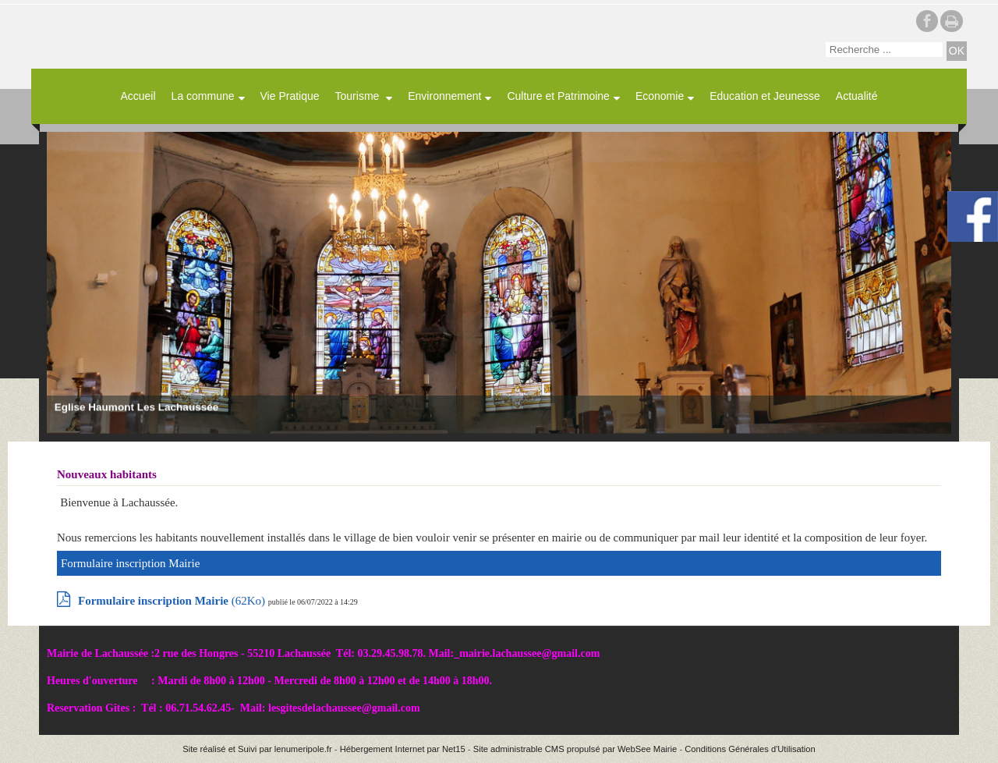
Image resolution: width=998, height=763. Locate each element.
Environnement (444, 96)
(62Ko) (173, 600)
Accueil (137, 96)
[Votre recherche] (884, 49)
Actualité (857, 96)
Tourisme (359, 96)
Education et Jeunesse (765, 96)
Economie (659, 96)
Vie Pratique (290, 96)
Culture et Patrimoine (558, 96)
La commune (203, 96)
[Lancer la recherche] (957, 51)
